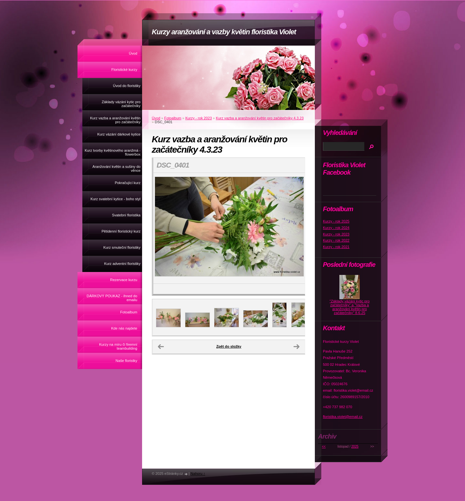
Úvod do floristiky (126, 86)
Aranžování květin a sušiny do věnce (116, 168)
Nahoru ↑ (198, 473)
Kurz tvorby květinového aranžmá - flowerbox (112, 152)
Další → (296, 347)
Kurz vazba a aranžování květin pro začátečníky (115, 120)
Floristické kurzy (124, 69)
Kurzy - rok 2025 (336, 221)
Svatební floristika (126, 215)
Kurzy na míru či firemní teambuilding (118, 346)
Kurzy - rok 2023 (198, 118)
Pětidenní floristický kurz (120, 231)
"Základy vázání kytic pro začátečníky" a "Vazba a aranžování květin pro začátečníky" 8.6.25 (350, 307)
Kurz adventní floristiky (122, 264)
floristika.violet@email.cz (343, 417)
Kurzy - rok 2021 (336, 247)
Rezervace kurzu (123, 280)
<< (324, 446)
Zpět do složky (229, 346)
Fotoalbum (128, 312)
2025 (354, 446)
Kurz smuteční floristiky (121, 247)
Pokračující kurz (127, 183)
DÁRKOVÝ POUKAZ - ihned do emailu (112, 298)
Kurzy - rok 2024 (336, 228)
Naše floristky (126, 361)
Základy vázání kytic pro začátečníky (121, 104)
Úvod (133, 53)
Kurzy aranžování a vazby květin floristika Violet (224, 32)
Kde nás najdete (124, 328)
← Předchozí (161, 347)
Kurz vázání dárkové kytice (118, 134)
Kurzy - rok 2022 (336, 240)
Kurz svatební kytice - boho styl (115, 199)
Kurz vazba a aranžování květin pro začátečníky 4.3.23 (260, 118)
